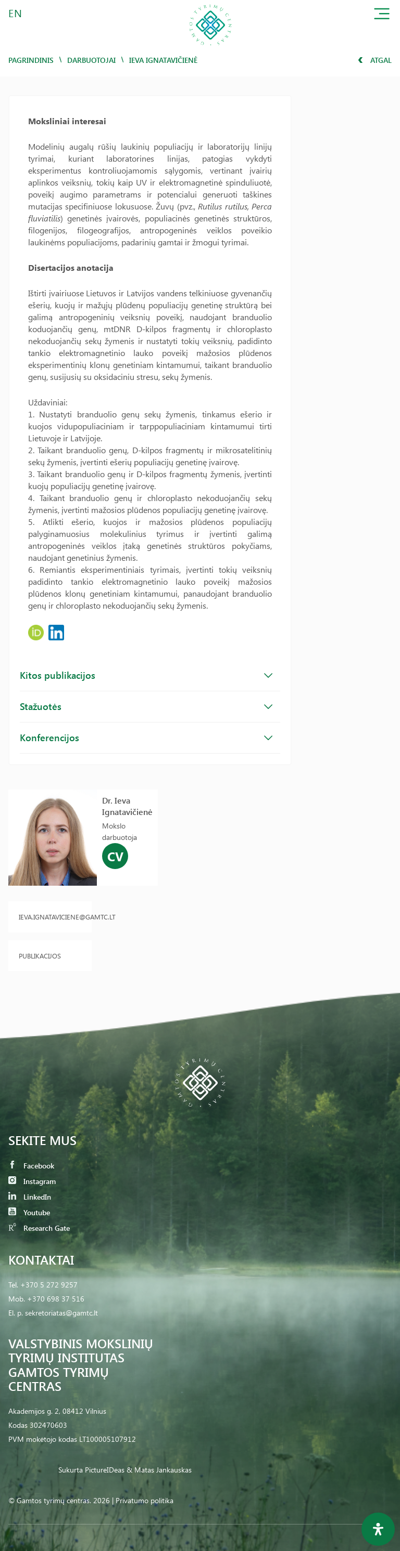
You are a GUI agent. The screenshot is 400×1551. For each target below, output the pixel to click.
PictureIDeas (104, 1470)
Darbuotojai (91, 60)
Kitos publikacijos (146, 675)
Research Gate (39, 1228)
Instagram (32, 1181)
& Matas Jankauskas (159, 1470)
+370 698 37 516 (55, 1299)
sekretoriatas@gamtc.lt (61, 1313)
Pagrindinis (31, 60)
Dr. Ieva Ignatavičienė (127, 806)
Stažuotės (146, 706)
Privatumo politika (144, 1500)
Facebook (31, 1166)
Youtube (29, 1212)
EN (15, 13)
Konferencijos (146, 737)
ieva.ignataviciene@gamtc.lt (50, 916)
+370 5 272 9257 (49, 1285)
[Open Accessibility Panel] (378, 1529)
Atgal (375, 60)
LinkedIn (29, 1197)
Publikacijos (40, 955)
